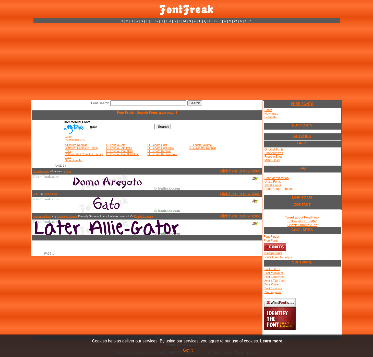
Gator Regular (73, 160)
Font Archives (273, 153)
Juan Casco (50, 193)
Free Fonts (271, 241)
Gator (68, 136)
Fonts (268, 110)
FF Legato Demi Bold (119, 151)
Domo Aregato (41, 171)
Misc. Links (272, 160)
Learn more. (272, 341)
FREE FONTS (302, 104)
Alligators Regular (76, 144)
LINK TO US (302, 197)
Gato (36, 193)
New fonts (271, 114)
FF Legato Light (157, 144)
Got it (187, 350)
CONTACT (302, 204)
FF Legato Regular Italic (162, 154)
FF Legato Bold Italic (119, 147)
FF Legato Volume (200, 144)
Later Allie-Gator (42, 216)
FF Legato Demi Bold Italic (122, 154)
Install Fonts (272, 185)
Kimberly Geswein (67, 216)
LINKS (302, 143)
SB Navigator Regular (202, 147)
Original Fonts (274, 149)
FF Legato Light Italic (161, 147)
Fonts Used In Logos (278, 257)
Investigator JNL (75, 139)
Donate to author (143, 216)
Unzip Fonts (272, 181)
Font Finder (271, 236)
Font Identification (276, 178)
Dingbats (270, 117)
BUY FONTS (302, 125)
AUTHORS (302, 136)
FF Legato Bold (115, 144)
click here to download (240, 171)
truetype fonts (273, 253)
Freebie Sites (273, 156)
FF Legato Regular (159, 151)
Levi (68, 171)
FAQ (302, 168)
